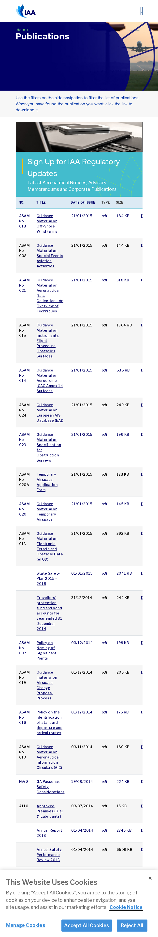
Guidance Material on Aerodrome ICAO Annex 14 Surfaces (50, 380)
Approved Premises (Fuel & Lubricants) (50, 811)
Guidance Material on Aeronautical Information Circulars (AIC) (49, 757)
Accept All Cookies (86, 928)
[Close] (150, 880)
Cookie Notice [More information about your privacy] (126, 910)
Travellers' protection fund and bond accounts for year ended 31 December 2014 (49, 613)
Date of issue (83, 202)
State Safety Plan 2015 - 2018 (48, 578)
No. (21, 202)
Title (41, 202)
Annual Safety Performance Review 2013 (49, 854)
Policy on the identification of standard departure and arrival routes (49, 722)
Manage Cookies (25, 928)
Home (21, 30)
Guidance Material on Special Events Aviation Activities (50, 255)
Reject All (132, 928)
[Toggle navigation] (142, 11)
